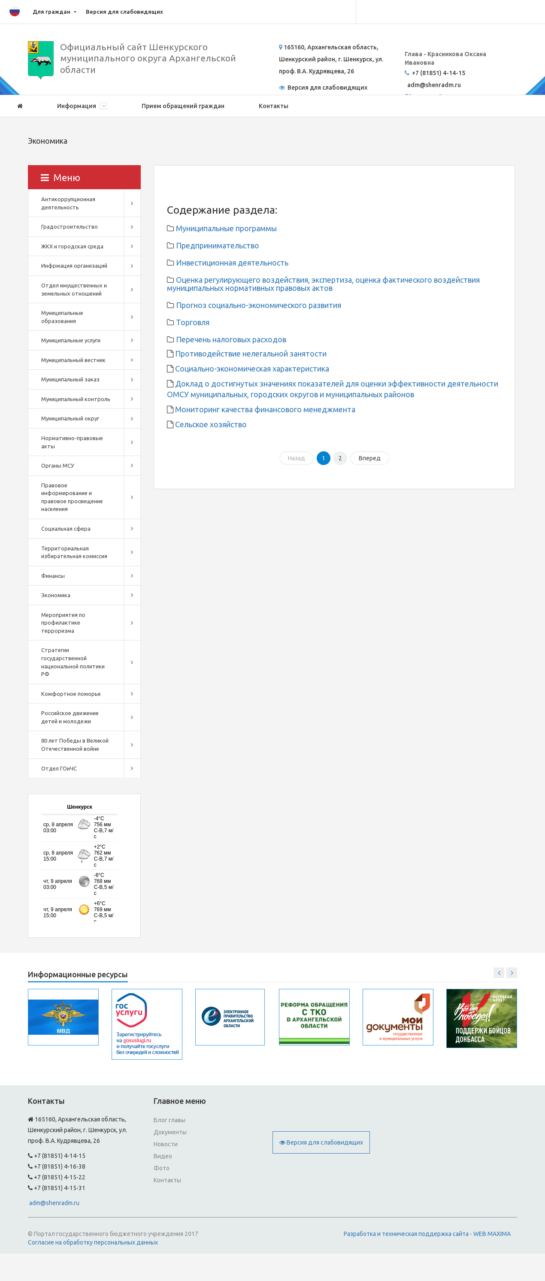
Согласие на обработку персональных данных (93, 1242)
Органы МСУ (57, 465)
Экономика (55, 595)
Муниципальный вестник (73, 360)
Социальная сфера (66, 529)
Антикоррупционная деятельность (68, 203)
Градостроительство (69, 227)
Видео (163, 1156)
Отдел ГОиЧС (59, 768)
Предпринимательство (217, 245)
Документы (170, 1132)
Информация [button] (82, 106)
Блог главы (169, 1120)
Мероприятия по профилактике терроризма (63, 623)
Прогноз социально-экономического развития (258, 305)
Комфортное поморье (71, 694)
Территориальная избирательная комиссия (74, 552)
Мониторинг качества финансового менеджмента (264, 409)
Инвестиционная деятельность (232, 262)
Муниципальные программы (226, 228)
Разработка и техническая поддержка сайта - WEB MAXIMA (427, 1233)
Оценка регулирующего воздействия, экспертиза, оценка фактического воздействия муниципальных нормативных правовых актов (323, 284)
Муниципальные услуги (70, 340)
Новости (166, 1144)
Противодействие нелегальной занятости (250, 353)
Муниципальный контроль (75, 399)
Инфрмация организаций (74, 266)
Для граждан (51, 12)
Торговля (192, 322)
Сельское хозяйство (210, 424)
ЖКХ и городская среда (72, 246)
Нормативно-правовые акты (72, 442)
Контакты (273, 106)
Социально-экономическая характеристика (251, 368)
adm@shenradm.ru (54, 1202)
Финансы (53, 576)
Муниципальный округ (70, 418)
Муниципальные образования (62, 317)
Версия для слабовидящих (124, 12)
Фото (162, 1168)
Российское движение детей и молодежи (70, 717)
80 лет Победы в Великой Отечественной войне (75, 744)
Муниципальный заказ (70, 379)
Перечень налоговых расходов (231, 339)
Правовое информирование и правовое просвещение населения (72, 497)
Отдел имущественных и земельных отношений (74, 289)
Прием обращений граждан (183, 106)
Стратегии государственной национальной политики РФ (73, 662)
